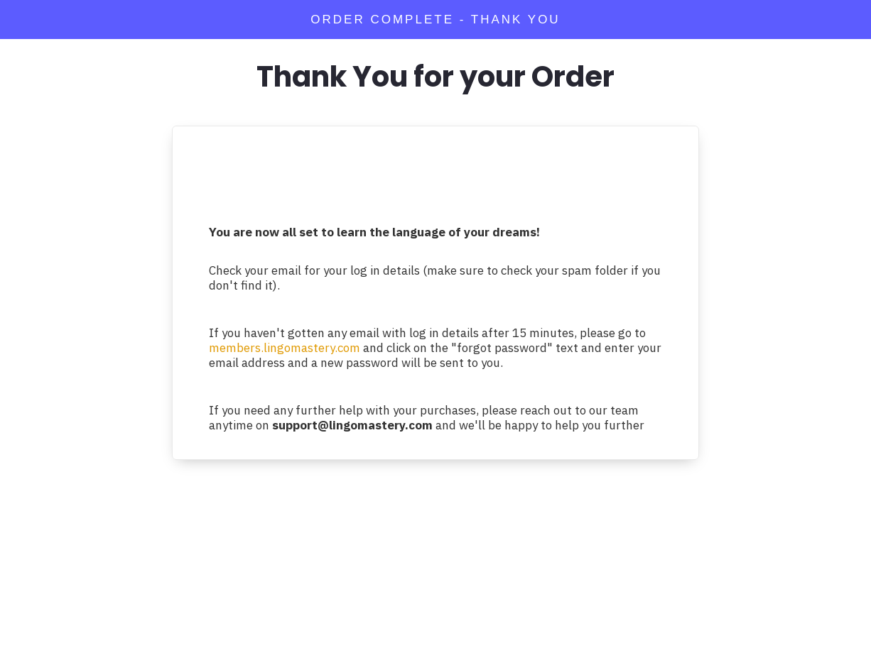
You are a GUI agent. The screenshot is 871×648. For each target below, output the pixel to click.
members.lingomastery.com (284, 348)
